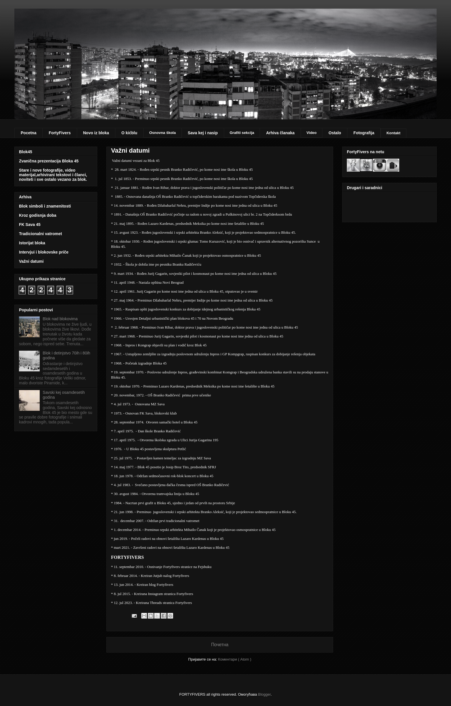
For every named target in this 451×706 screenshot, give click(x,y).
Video (312, 133)
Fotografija (363, 133)
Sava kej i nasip (203, 133)
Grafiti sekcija (242, 133)
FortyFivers (59, 133)
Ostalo (334, 133)
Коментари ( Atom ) (234, 659)
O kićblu (129, 133)
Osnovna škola (162, 133)
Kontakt (393, 133)
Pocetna (28, 133)
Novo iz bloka (96, 133)
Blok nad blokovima (60, 318)
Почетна (219, 644)
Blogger (264, 694)
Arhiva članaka (280, 133)
